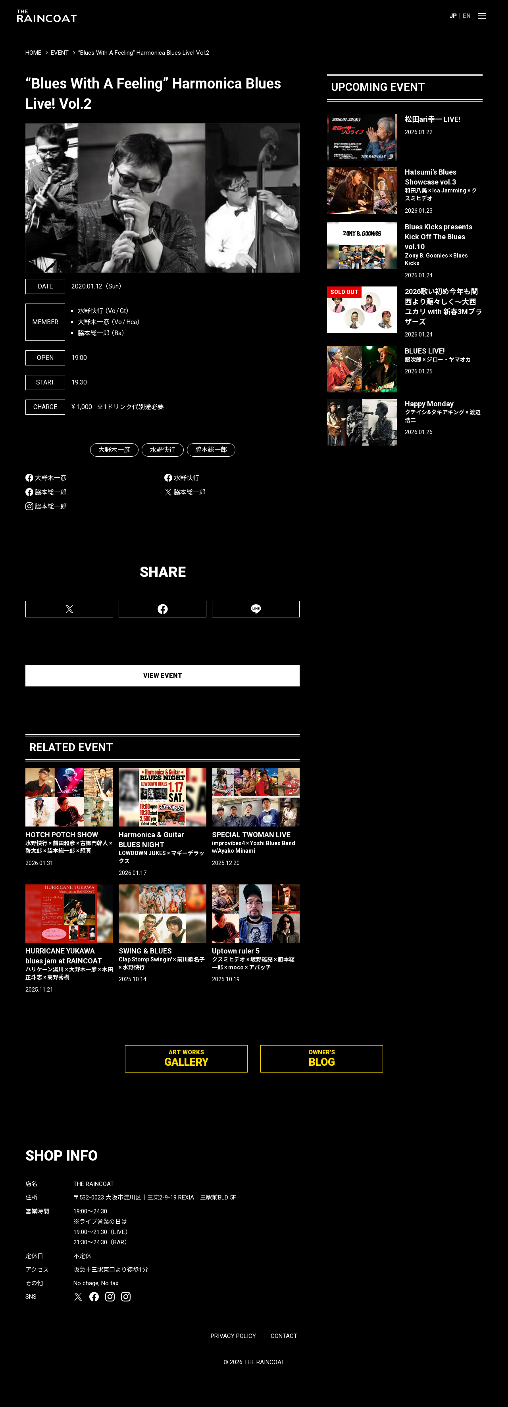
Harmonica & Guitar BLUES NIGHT (162, 847)
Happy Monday (444, 412)
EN (467, 15)
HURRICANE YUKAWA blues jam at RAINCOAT (69, 964)
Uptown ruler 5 (256, 959)
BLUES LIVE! (444, 355)
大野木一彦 (114, 450)
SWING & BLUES (162, 959)
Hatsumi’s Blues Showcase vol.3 (444, 185)
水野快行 (162, 450)
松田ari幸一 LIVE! (432, 119)
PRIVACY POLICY (233, 1336)
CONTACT (284, 1336)
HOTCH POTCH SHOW (69, 842)
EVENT (60, 52)
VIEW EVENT (162, 675)
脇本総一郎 (211, 450)
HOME (33, 52)
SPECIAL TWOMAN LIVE (256, 842)
